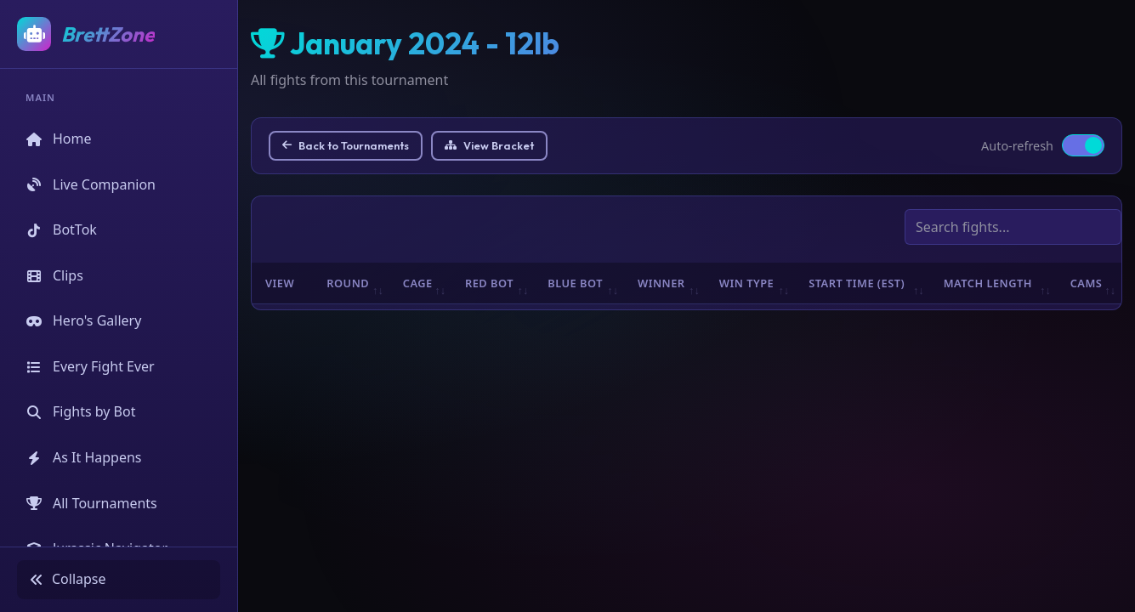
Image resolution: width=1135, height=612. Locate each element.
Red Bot (489, 283)
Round (347, 283)
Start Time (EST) (857, 283)
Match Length (988, 283)
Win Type (746, 283)
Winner (661, 283)
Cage (418, 283)
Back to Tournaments (345, 145)
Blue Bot (575, 283)
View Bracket (489, 145)
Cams (1086, 283)
